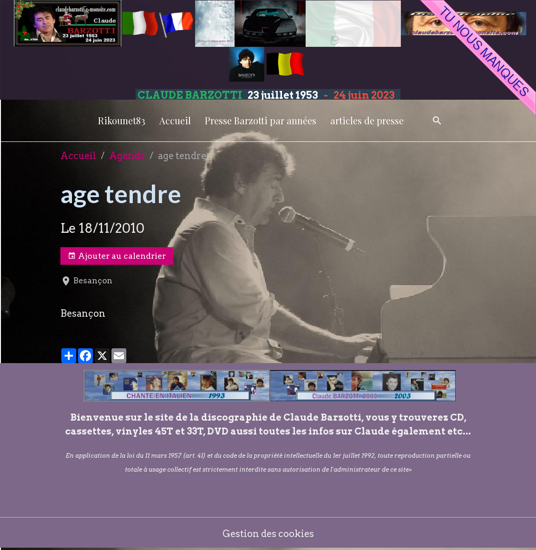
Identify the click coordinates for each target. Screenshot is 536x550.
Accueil (175, 120)
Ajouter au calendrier (117, 256)
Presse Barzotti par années (260, 120)
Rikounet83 (121, 120)
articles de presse (367, 120)
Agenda (127, 155)
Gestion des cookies (268, 533)
